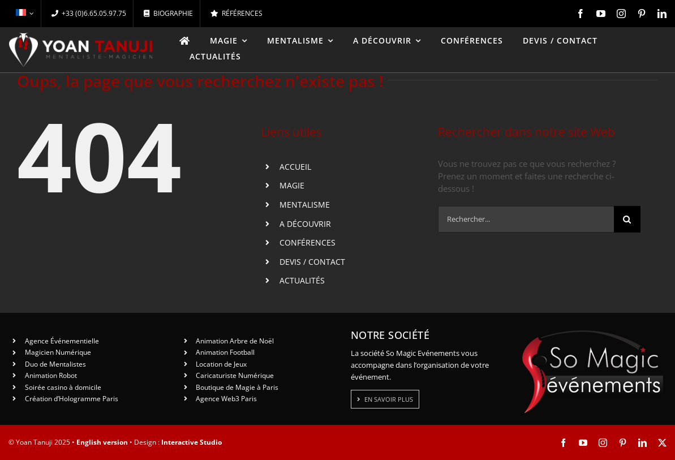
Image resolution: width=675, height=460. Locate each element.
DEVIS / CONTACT (312, 261)
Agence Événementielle (62, 341)
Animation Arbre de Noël (235, 341)
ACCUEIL (295, 166)
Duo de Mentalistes (55, 364)
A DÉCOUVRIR (305, 223)
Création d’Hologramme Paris (71, 398)
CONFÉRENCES (308, 242)
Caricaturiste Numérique (235, 375)
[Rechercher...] (526, 219)
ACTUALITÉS (302, 280)
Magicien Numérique (58, 352)
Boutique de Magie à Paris (237, 387)
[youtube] (600, 13)
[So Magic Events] (592, 333)
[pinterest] (641, 13)
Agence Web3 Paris (226, 398)
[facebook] (580, 13)
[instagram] (621, 13)
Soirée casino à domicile (63, 387)
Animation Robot (51, 375)
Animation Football (225, 352)
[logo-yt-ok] (80, 36)
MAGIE (292, 185)
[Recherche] (627, 219)
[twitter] (662, 442)
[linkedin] (662, 13)
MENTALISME (305, 204)
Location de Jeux (221, 364)
